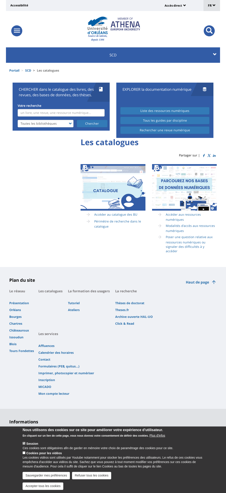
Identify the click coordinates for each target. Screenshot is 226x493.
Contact (44, 359)
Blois (13, 344)
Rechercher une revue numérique (165, 130)
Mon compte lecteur (53, 393)
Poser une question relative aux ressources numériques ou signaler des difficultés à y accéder (189, 244)
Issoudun (16, 337)
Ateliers (74, 310)
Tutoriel (74, 303)
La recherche (126, 291)
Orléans (15, 310)
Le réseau (17, 291)
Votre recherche (29, 106)
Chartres (15, 323)
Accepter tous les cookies (42, 486)
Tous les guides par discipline (165, 120)
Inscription (46, 380)
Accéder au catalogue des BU (115, 214)
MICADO (44, 387)
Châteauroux (19, 330)
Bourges (15, 317)
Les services (48, 334)
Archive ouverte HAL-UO (134, 317)
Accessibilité (19, 5)
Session (32, 443)
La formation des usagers (89, 291)
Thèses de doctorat (129, 303)
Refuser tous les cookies (92, 475)
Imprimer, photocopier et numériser (66, 373)
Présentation (19, 303)
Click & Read (124, 323)
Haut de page (197, 282)
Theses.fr (122, 310)
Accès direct (173, 5)
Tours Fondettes (21, 351)
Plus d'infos (157, 435)
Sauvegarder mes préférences (46, 475)
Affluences (46, 346)
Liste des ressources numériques (164, 111)
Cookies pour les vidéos (44, 453)
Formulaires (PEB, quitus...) (58, 366)
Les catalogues (50, 291)
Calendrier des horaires (56, 352)
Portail (14, 70)
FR (212, 5)
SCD (163, 54)
